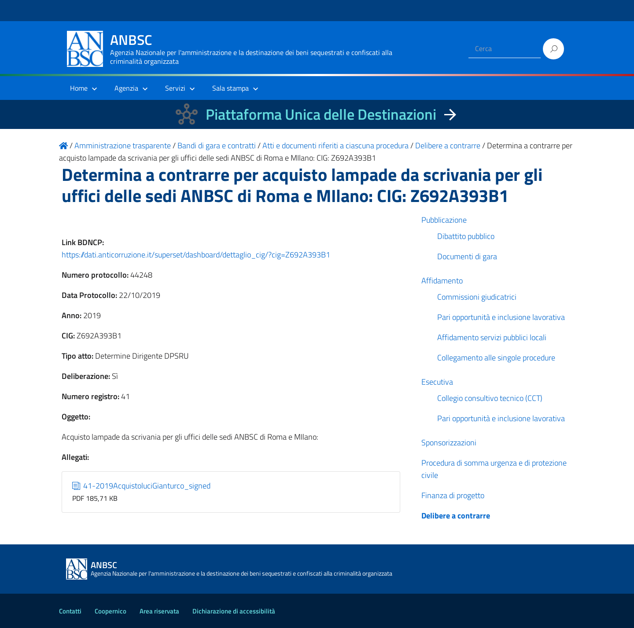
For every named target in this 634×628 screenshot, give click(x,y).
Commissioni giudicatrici (476, 297)
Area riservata (159, 611)
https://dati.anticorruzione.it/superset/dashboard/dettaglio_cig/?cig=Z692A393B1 (196, 255)
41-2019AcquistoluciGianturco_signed (141, 486)
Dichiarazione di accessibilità (233, 611)
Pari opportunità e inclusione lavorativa (501, 317)
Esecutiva (437, 382)
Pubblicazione (444, 220)
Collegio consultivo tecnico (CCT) (489, 398)
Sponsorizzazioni (448, 442)
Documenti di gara (467, 256)
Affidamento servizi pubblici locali (491, 337)
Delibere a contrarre (455, 515)
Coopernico (110, 611)
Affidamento (442, 280)
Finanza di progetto (452, 495)
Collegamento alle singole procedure (496, 358)
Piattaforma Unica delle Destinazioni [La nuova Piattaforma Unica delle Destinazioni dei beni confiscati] (321, 114)
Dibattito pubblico (465, 236)
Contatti (70, 611)
